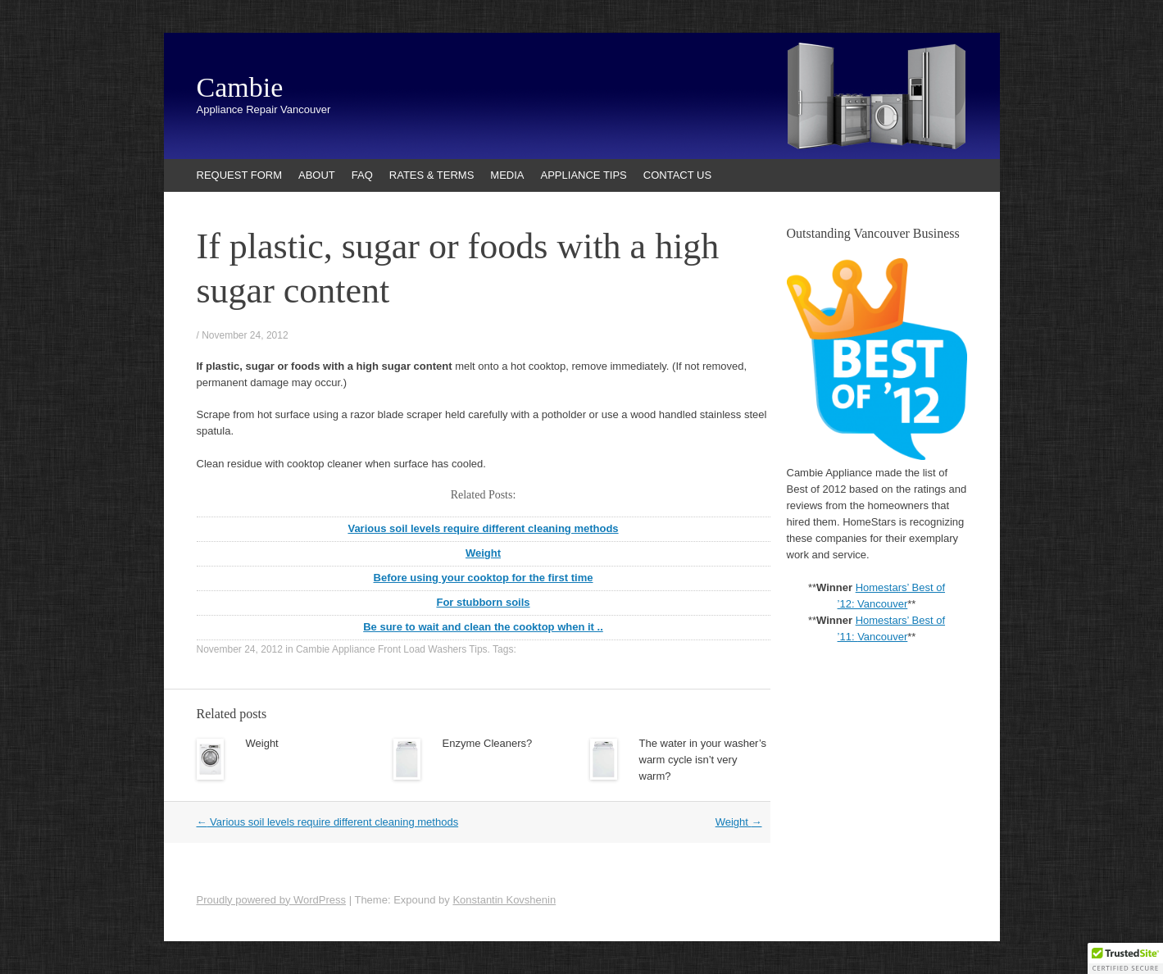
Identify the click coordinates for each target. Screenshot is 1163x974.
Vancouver (882, 636)
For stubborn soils (482, 602)
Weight (483, 553)
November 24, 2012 (245, 335)
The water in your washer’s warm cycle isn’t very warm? (703, 759)
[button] (1125, 958)
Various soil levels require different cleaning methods (483, 528)
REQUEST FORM (240, 175)
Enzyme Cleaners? (488, 743)
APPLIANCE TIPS (584, 175)
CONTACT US (677, 175)
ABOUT (316, 175)
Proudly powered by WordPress (272, 900)
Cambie (240, 88)
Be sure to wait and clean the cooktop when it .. (483, 627)
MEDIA (507, 175)
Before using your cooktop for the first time (483, 577)
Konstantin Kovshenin (504, 900)
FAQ (362, 175)
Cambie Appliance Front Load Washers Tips (392, 649)
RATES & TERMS (432, 175)
